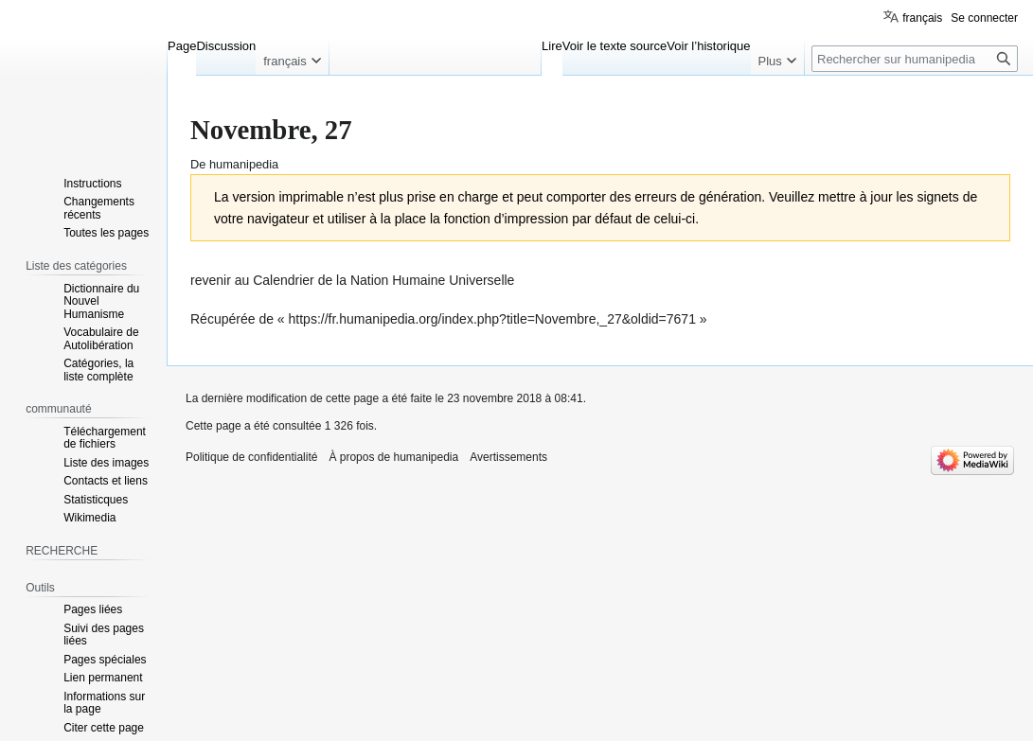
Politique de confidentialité (251, 457)
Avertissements (508, 457)
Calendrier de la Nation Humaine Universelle (383, 280)
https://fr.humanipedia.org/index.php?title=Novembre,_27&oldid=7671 (492, 318)
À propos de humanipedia (393, 457)
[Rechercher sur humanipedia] (914, 58)
